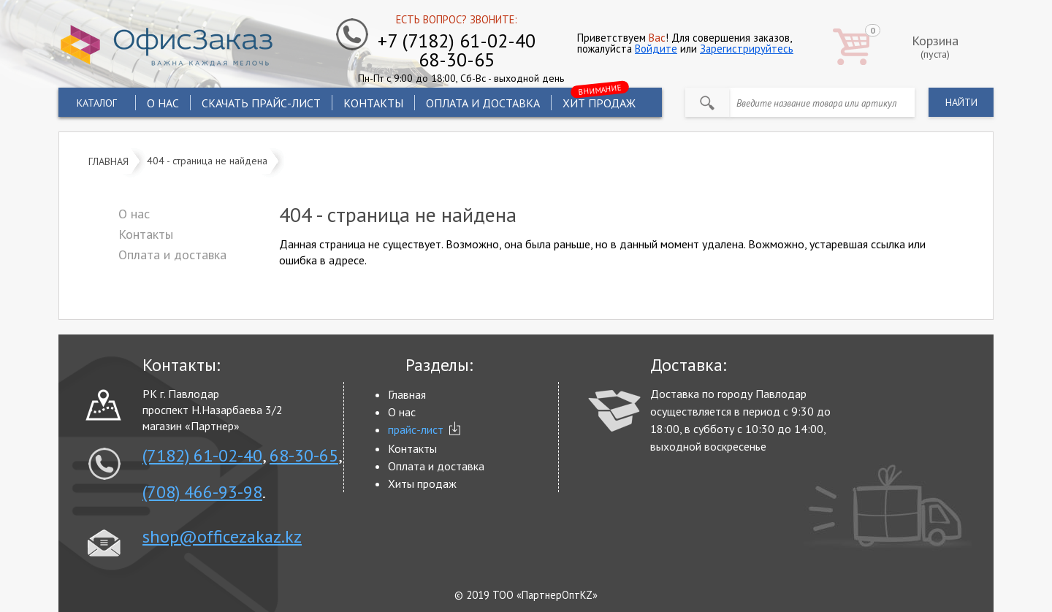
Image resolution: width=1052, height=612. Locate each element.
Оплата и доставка (483, 103)
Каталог (97, 103)
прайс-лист (415, 429)
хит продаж (599, 100)
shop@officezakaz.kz (222, 537)
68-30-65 (304, 456)
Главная (108, 161)
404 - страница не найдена (207, 160)
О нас (163, 103)
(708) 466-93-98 (202, 492)
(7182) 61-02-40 (202, 456)
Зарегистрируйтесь (746, 49)
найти (961, 102)
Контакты (373, 103)
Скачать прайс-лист (261, 103)
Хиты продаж (422, 483)
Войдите (656, 49)
